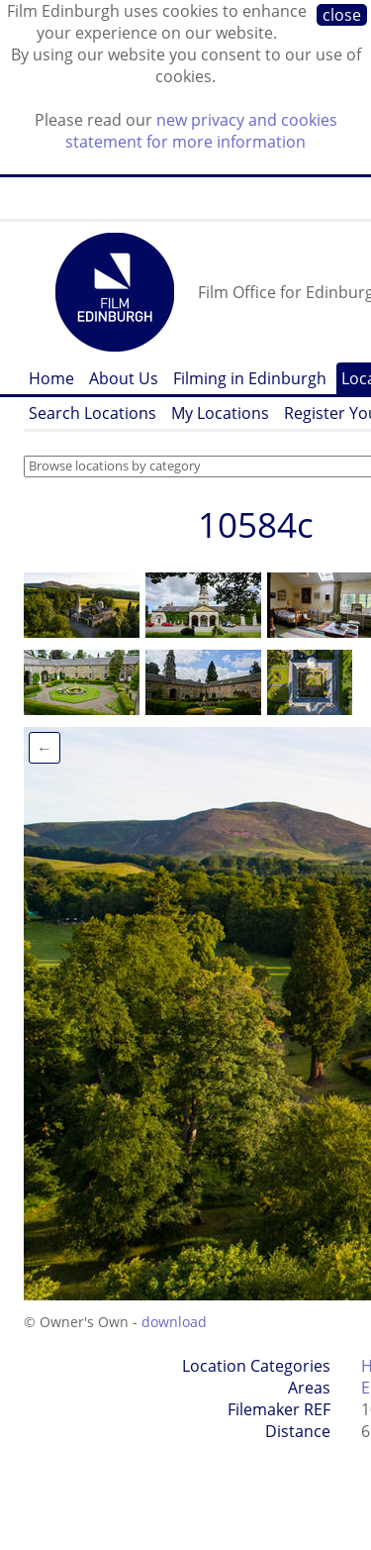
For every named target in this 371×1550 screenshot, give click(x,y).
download (174, 1321)
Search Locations (92, 413)
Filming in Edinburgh (249, 378)
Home (51, 378)
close (342, 15)
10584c (256, 524)
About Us (123, 378)
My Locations (220, 413)
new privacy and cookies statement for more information (201, 131)
